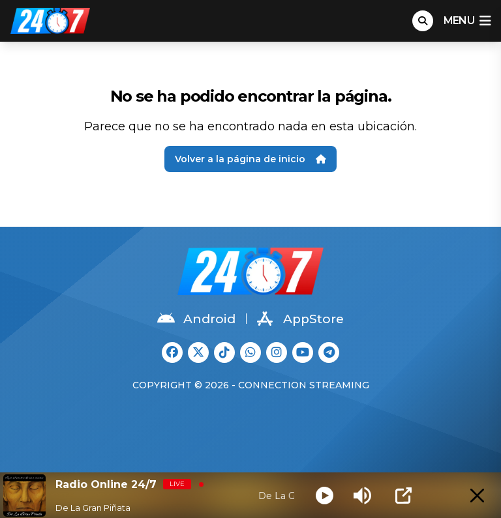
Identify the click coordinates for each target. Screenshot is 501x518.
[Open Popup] (403, 495)
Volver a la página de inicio (250, 159)
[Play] (324, 495)
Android (196, 318)
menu (467, 21)
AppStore (300, 318)
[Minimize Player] (477, 495)
